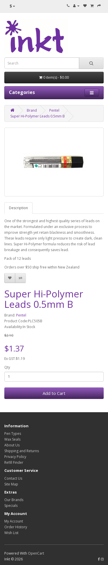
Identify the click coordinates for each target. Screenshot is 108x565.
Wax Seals (12, 439)
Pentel (54, 110)
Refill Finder (13, 462)
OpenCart (36, 553)
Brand (32, 110)
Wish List (11, 532)
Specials (11, 505)
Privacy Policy (15, 456)
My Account (13, 521)
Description (18, 207)
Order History (15, 526)
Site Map (11, 484)
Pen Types (12, 433)
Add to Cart (54, 393)
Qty (7, 367)
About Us (12, 445)
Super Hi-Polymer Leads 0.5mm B (37, 116)
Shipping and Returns (21, 450)
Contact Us (13, 478)
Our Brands (13, 499)
